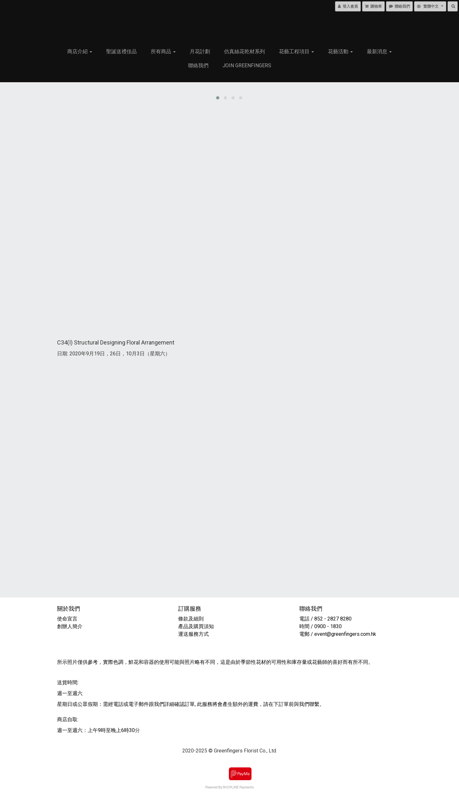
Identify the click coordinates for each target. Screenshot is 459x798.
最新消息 (379, 51)
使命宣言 (67, 617)
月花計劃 (200, 51)
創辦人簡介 (70, 625)
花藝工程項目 (296, 51)
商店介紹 (79, 51)
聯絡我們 (198, 65)
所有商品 (163, 51)
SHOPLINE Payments (238, 786)
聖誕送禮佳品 (121, 51)
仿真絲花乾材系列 (244, 51)
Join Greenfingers (246, 65)
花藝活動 (340, 51)
